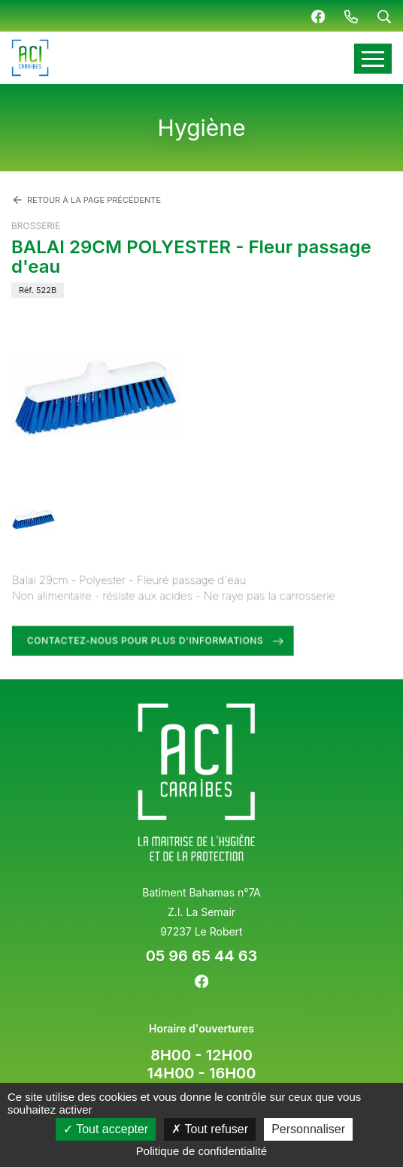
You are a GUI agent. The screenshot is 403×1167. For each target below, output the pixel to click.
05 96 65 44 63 (201, 956)
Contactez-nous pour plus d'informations (147, 639)
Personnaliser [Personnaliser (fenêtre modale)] (308, 1129)
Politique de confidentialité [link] (201, 1150)
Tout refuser (209, 1129)
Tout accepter (105, 1129)
